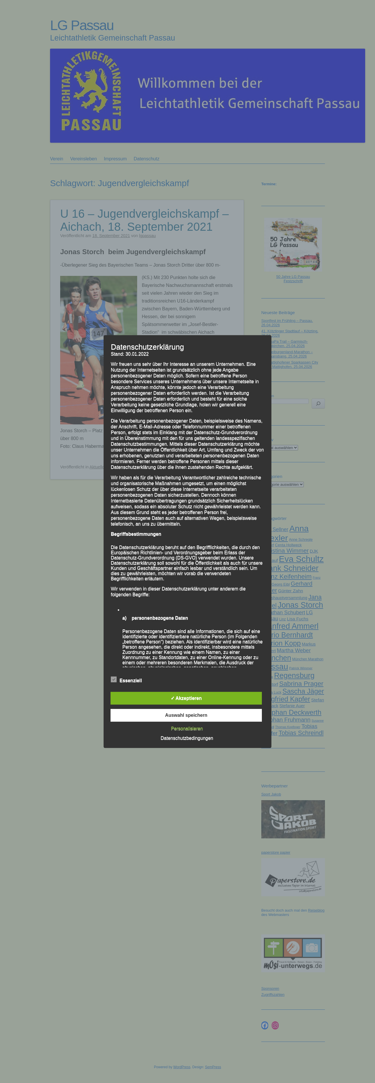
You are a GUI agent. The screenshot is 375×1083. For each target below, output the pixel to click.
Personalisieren (187, 728)
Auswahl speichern (186, 715)
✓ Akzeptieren (186, 698)
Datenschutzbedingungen (187, 738)
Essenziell (126, 680)
